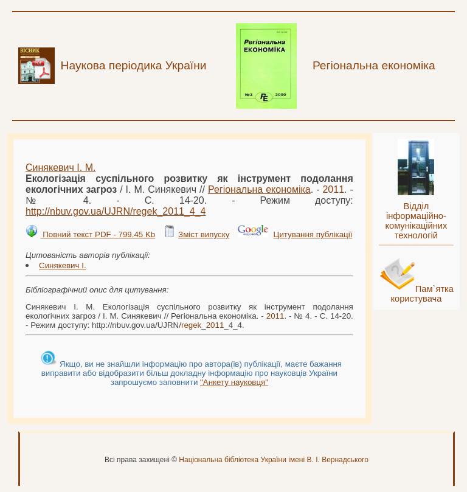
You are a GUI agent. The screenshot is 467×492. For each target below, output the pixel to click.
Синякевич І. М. (60, 167)
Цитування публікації (313, 234)
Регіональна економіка (259, 189)
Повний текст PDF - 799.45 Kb (97, 234)
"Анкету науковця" (234, 382)
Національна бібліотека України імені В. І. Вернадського (273, 460)
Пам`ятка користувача (422, 293)
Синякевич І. (62, 265)
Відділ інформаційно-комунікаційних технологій (416, 220)
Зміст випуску (203, 234)
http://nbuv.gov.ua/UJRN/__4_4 (116, 211)
